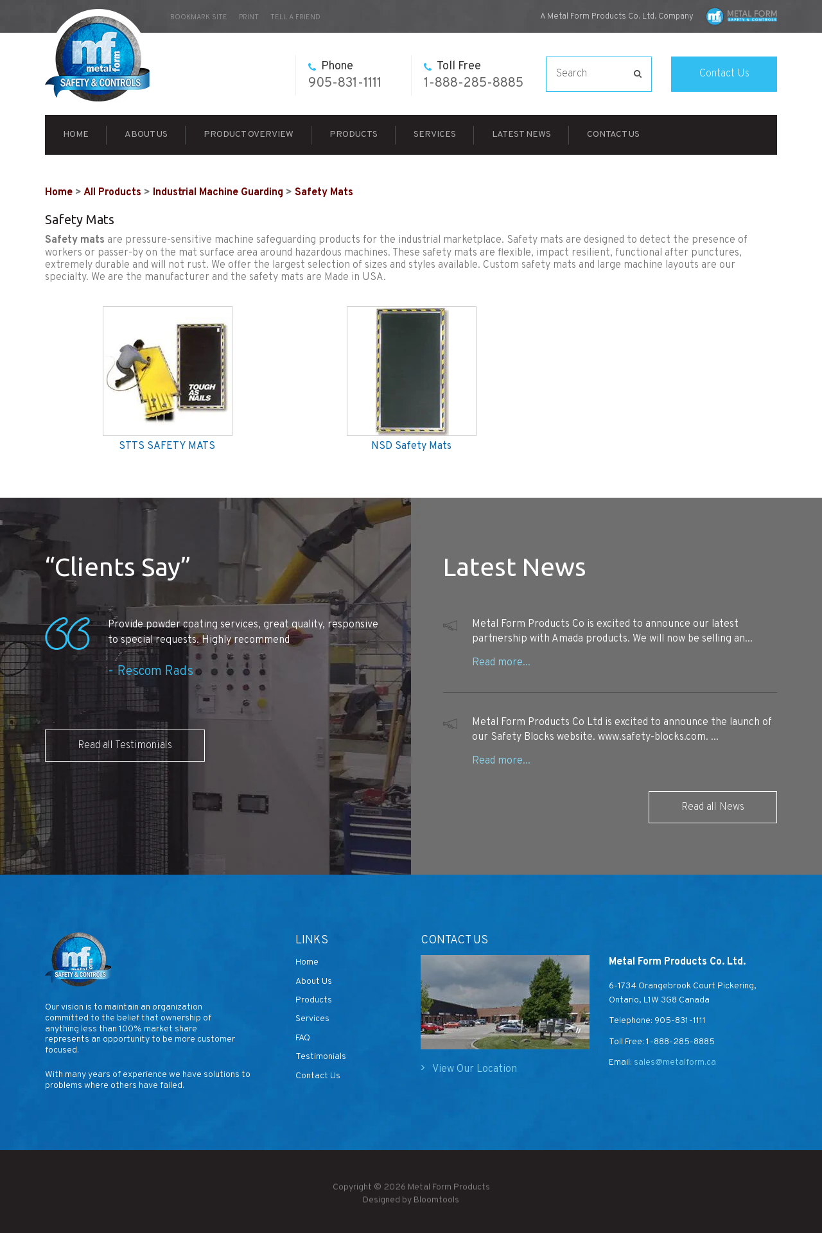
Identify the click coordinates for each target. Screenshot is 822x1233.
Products (353, 134)
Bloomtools (436, 1203)
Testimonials (320, 1056)
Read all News (712, 807)
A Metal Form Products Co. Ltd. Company (617, 17)
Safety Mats (324, 192)
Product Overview (248, 134)
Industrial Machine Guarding (218, 192)
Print (249, 17)
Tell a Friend (295, 17)
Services (435, 134)
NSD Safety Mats (411, 447)
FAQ (302, 1038)
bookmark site (198, 17)
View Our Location (474, 1069)
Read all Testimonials (125, 745)
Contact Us (724, 73)
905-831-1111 (344, 75)
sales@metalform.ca (674, 1062)
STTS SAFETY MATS (167, 447)
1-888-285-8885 (473, 75)
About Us (146, 134)
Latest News (521, 134)
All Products (112, 192)
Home (76, 134)
